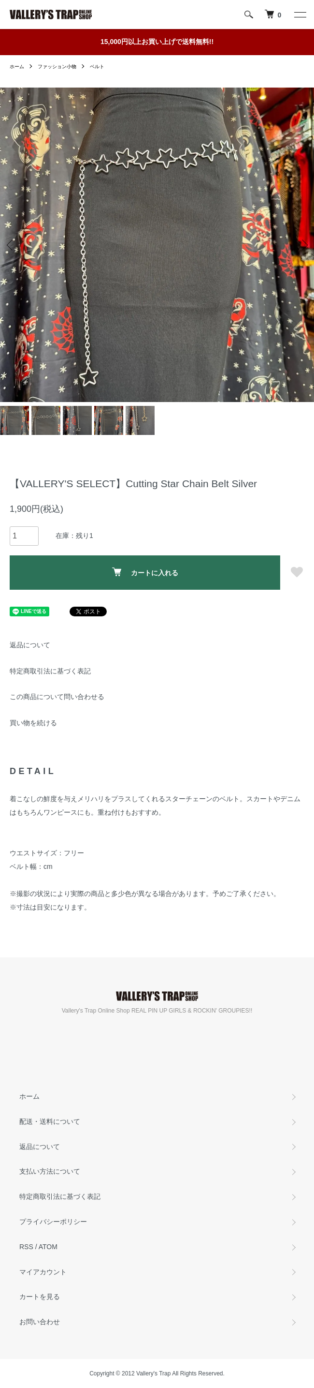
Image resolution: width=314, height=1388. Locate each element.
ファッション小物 (57, 66)
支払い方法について (49, 1171)
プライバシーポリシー (53, 1221)
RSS (26, 1247)
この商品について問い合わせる (57, 697)
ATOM (48, 1247)
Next (303, 244)
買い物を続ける (33, 723)
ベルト (97, 66)
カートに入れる (145, 572)
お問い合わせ (39, 1322)
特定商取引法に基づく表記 (50, 671)
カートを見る (39, 1296)
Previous (11, 244)
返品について (30, 645)
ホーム (17, 66)
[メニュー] (299, 14)
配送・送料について (49, 1121)
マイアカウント (43, 1272)
